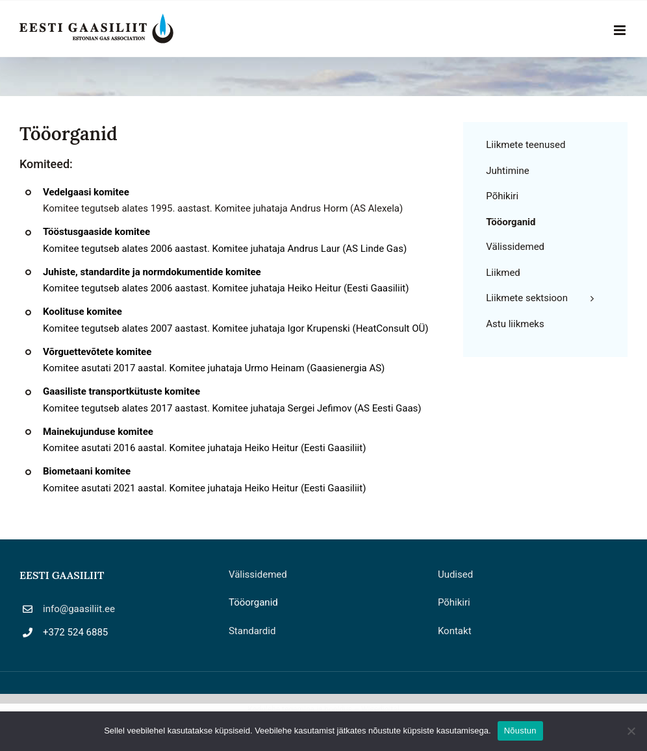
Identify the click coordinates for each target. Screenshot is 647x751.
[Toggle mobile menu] (621, 30)
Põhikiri (454, 602)
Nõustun (520, 730)
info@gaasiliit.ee (79, 609)
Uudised (455, 574)
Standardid (252, 631)
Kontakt (455, 631)
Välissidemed (258, 574)
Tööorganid (253, 602)
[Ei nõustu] (630, 730)
